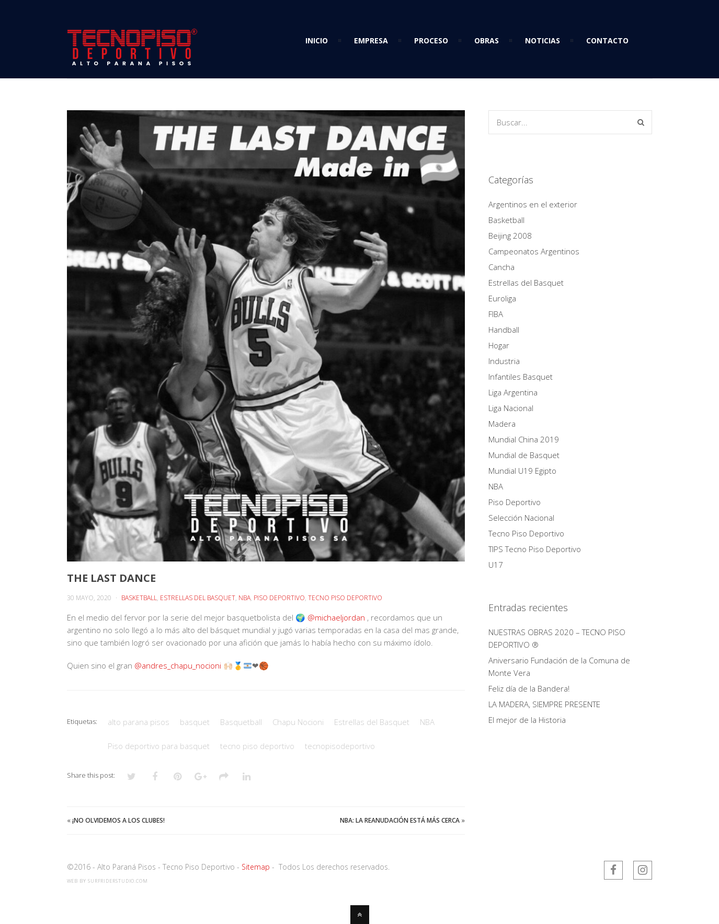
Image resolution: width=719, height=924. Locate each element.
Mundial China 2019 (523, 439)
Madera (502, 423)
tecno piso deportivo (257, 746)
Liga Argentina (513, 392)
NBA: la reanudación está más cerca (400, 820)
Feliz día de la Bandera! (528, 688)
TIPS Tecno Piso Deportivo (534, 549)
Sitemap (256, 867)
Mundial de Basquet (524, 455)
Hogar (498, 345)
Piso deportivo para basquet (159, 746)
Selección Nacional (521, 517)
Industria (504, 361)
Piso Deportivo (279, 597)
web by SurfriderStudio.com (107, 881)
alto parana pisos (138, 722)
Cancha (501, 267)
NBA (244, 597)
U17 (495, 564)
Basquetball (241, 722)
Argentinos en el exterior (532, 204)
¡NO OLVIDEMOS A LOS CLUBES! (118, 820)
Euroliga (502, 298)
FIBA (495, 314)
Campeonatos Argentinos (533, 251)
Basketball (139, 597)
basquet (195, 722)
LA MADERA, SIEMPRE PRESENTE (544, 704)
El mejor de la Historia (527, 720)
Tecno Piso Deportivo (345, 597)
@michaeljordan (336, 617)
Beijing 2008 (510, 235)
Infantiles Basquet (520, 376)
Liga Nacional (510, 408)
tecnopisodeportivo (340, 746)
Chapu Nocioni (298, 722)
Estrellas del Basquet (197, 597)
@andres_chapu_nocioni (177, 665)
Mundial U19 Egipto (522, 470)
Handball (503, 329)
